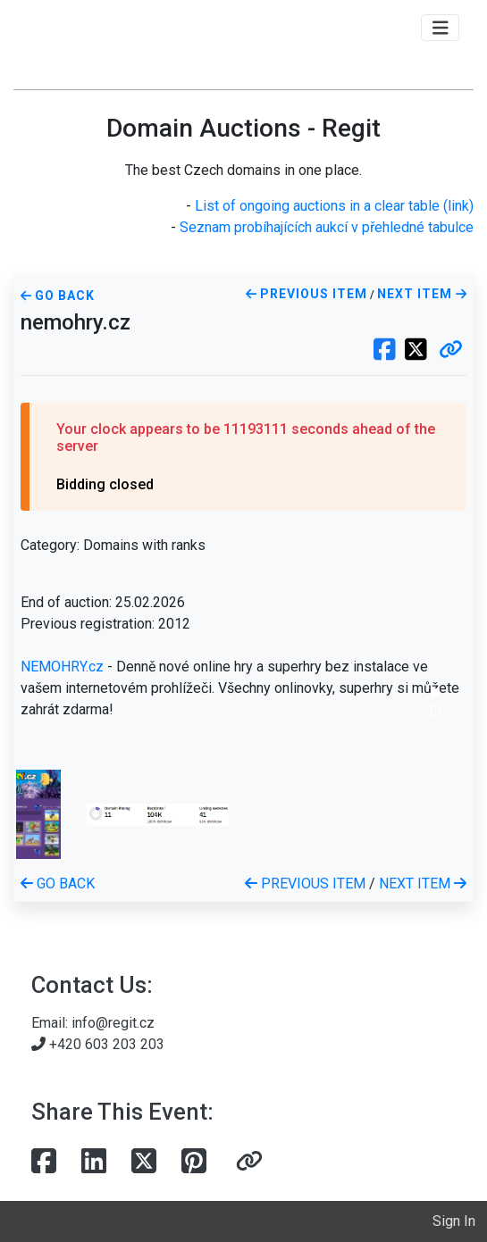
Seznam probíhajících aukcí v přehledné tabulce (327, 227)
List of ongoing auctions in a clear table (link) (334, 205)
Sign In (453, 1221)
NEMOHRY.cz (62, 666)
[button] (450, 351)
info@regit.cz (113, 1022)
